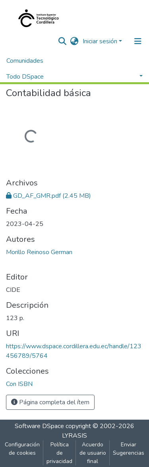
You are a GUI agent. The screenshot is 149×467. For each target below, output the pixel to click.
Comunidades (24, 60)
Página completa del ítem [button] (50, 402)
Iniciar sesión (100, 41)
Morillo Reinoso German (39, 252)
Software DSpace (39, 426)
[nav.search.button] (62, 41)
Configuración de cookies (22, 449)
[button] (74, 41)
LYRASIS (74, 435)
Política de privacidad (59, 453)
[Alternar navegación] (138, 41)
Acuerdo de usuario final (92, 453)
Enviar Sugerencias (128, 449)
